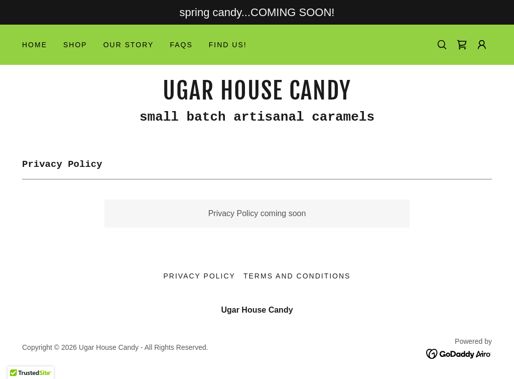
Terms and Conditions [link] (297, 276)
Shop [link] (75, 45)
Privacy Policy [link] (199, 276)
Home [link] (34, 45)
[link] (462, 45)
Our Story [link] (128, 45)
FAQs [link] (181, 45)
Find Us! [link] (228, 45)
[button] (482, 45)
